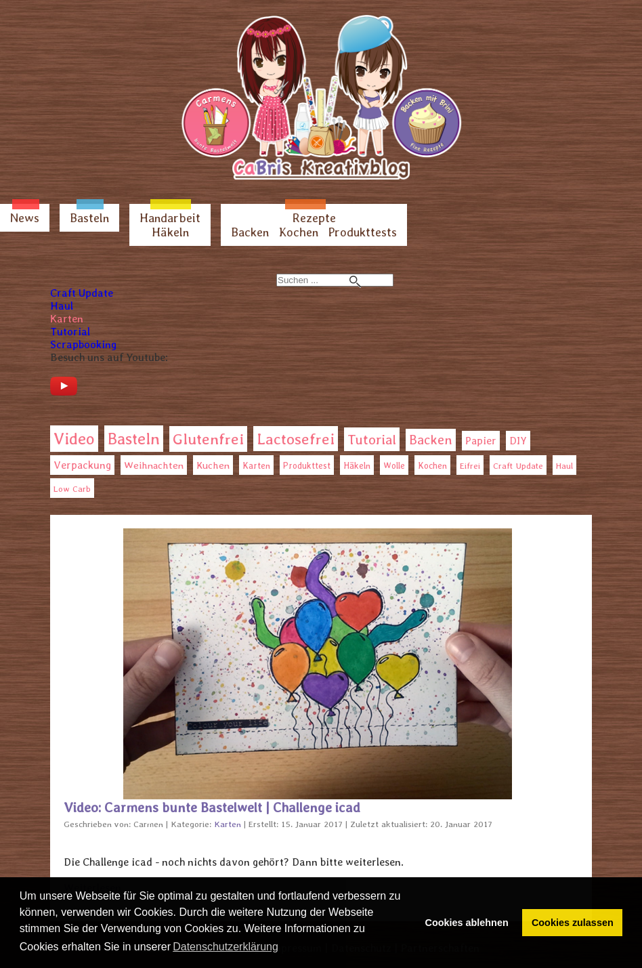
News (24, 218)
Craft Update (81, 293)
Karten (66, 318)
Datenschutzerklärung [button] (225, 946)
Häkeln (170, 232)
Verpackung (82, 465)
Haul (61, 305)
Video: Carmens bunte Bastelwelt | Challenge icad (212, 807)
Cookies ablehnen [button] (467, 922)
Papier (480, 440)
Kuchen (213, 465)
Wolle (394, 466)
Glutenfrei (208, 438)
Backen (250, 232)
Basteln (89, 218)
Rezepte (314, 218)
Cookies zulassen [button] (573, 922)
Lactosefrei (296, 438)
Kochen (298, 232)
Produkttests (362, 232)
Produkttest (306, 466)
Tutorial (70, 331)
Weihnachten (154, 465)
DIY (518, 440)
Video (74, 438)
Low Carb (72, 489)
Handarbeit (170, 218)
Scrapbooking (83, 344)
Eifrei (470, 466)
